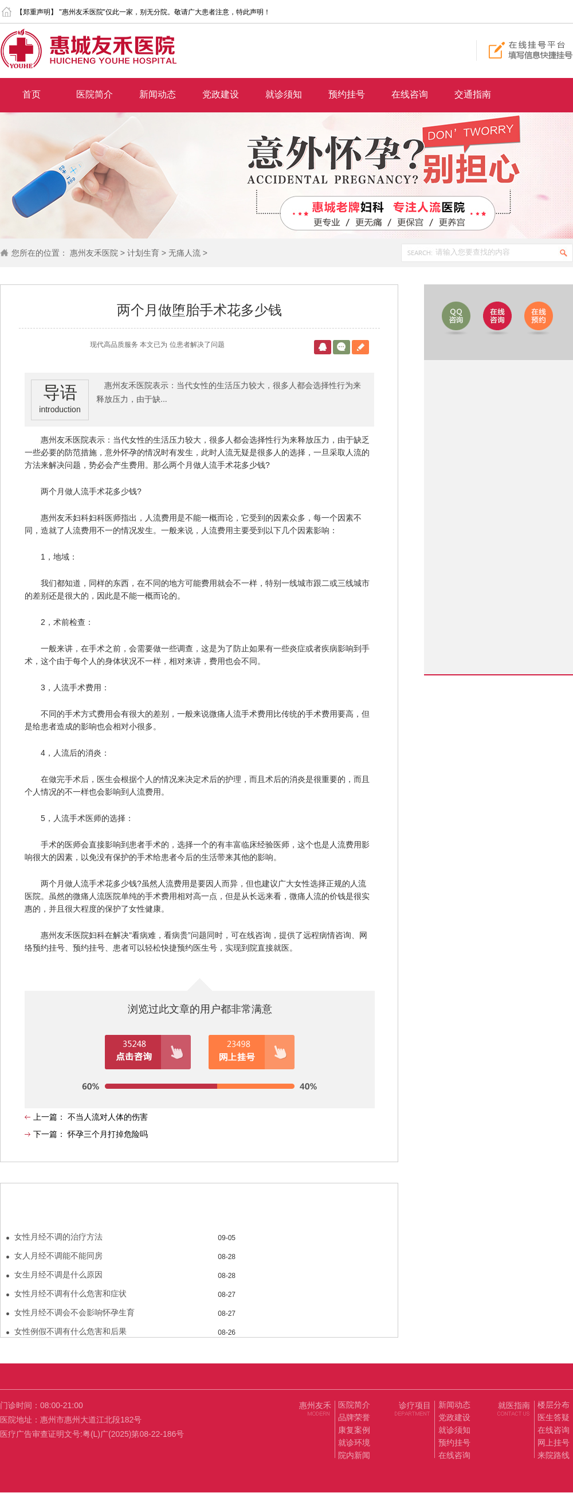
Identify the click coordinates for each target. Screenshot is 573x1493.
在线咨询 (409, 94)
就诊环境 (354, 1442)
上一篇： (50, 1116)
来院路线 (553, 1455)
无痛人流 (184, 252)
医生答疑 (553, 1417)
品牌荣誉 (354, 1417)
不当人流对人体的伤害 (108, 1116)
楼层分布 (553, 1404)
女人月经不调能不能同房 (58, 1255)
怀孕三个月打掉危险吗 (108, 1134)
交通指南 (472, 94)
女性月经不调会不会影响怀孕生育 (74, 1312)
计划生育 (143, 252)
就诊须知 (283, 94)
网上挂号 (553, 1442)
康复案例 (354, 1430)
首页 (31, 94)
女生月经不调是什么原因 (58, 1274)
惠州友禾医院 (94, 252)
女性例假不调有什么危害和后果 (70, 1331)
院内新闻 (354, 1455)
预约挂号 (346, 94)
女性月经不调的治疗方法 (58, 1236)
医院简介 (94, 94)
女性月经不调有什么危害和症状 (70, 1293)
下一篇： (50, 1134)
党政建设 (220, 94)
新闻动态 (157, 94)
